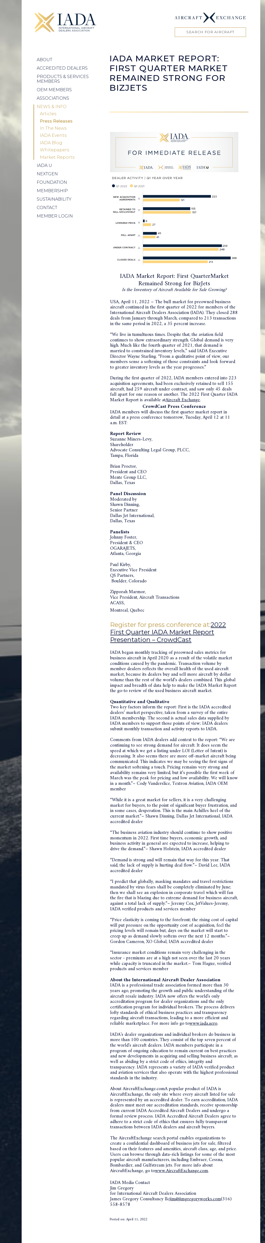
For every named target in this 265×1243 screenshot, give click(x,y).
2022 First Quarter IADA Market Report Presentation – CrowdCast (168, 632)
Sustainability (54, 199)
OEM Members (54, 89)
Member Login (55, 216)
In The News (53, 128)
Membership (52, 190)
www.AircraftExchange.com (181, 1171)
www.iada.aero (203, 1023)
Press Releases (56, 121)
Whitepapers (54, 150)
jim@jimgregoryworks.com (195, 1199)
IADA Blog (51, 143)
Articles (48, 114)
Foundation (52, 182)
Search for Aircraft (210, 32)
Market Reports (57, 157)
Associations (53, 98)
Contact (47, 207)
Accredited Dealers (62, 68)
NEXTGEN (47, 173)
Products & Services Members (63, 79)
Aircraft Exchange (182, 400)
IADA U (44, 165)
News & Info (52, 106)
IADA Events (53, 135)
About (44, 59)
